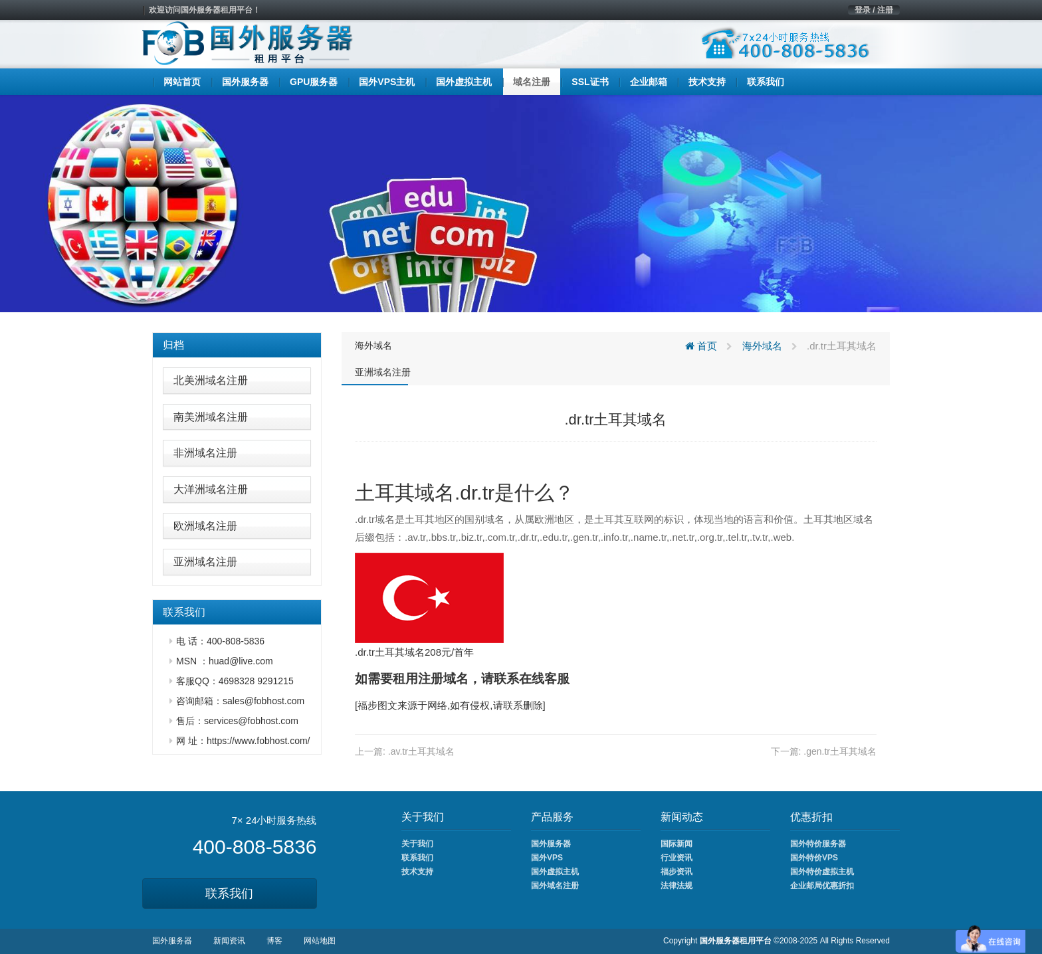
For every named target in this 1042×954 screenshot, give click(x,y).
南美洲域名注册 (210, 417)
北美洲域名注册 (210, 380)
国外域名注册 (555, 885)
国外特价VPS (814, 857)
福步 (367, 705)
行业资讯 (676, 857)
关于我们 (417, 843)
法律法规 (676, 885)
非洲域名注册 (205, 452)
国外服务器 (551, 843)
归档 (173, 345)
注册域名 (443, 679)
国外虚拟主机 (555, 871)
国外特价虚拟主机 (822, 871)
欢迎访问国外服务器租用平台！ (204, 10)
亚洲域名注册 (205, 561)
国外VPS (547, 857)
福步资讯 (676, 871)
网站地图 (320, 940)
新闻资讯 (229, 940)
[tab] (237, 345)
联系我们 (229, 893)
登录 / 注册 (874, 10)
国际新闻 (676, 843)
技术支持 (417, 871)
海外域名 (373, 345)
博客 (274, 940)
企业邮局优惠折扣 (822, 885)
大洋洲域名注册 (210, 489)
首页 (701, 345)
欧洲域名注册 (205, 525)
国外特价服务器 (818, 843)
